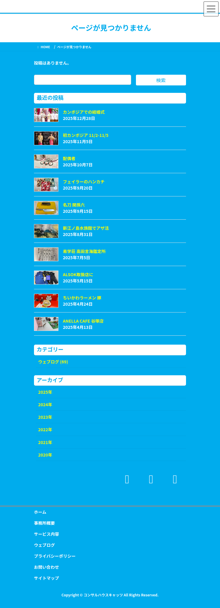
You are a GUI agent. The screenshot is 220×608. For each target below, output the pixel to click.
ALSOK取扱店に (78, 274)
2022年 (45, 429)
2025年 (45, 392)
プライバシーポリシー (55, 556)
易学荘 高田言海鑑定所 (84, 251)
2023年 (45, 417)
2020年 (45, 455)
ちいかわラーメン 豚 (82, 298)
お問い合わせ (46, 567)
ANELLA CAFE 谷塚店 (83, 321)
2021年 (45, 442)
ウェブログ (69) (53, 362)
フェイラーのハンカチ (84, 182)
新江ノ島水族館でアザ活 (86, 228)
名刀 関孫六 (74, 205)
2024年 (45, 404)
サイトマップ (46, 578)
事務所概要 (44, 523)
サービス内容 (46, 534)
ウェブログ (44, 545)
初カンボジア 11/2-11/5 (86, 135)
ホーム (40, 512)
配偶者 (69, 158)
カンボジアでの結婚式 (84, 112)
